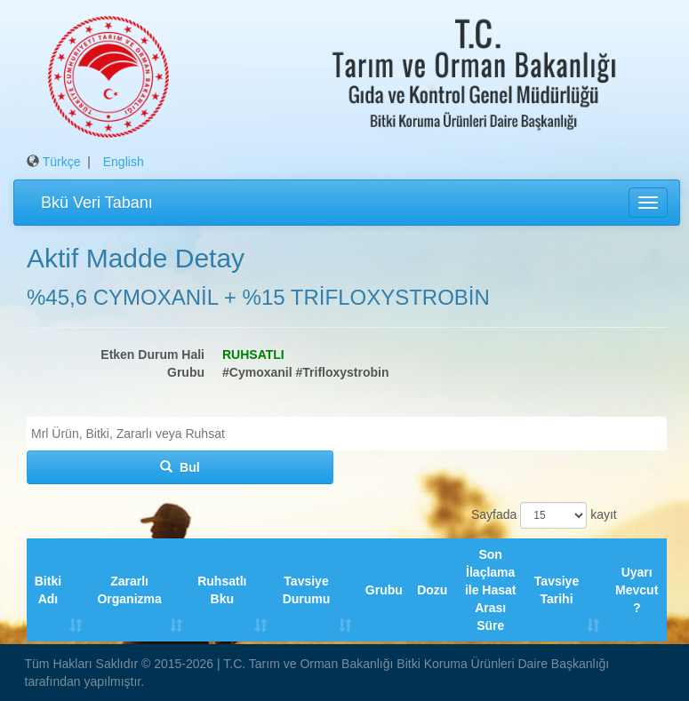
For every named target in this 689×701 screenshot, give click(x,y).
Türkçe (62, 162)
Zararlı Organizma (129, 590)
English (123, 162)
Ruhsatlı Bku (221, 590)
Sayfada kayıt (541, 515)
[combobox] (347, 433)
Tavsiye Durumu (307, 590)
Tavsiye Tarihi (556, 590)
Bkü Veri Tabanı (97, 202)
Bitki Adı (48, 590)
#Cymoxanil (257, 372)
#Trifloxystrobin (342, 372)
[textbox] (351, 433)
